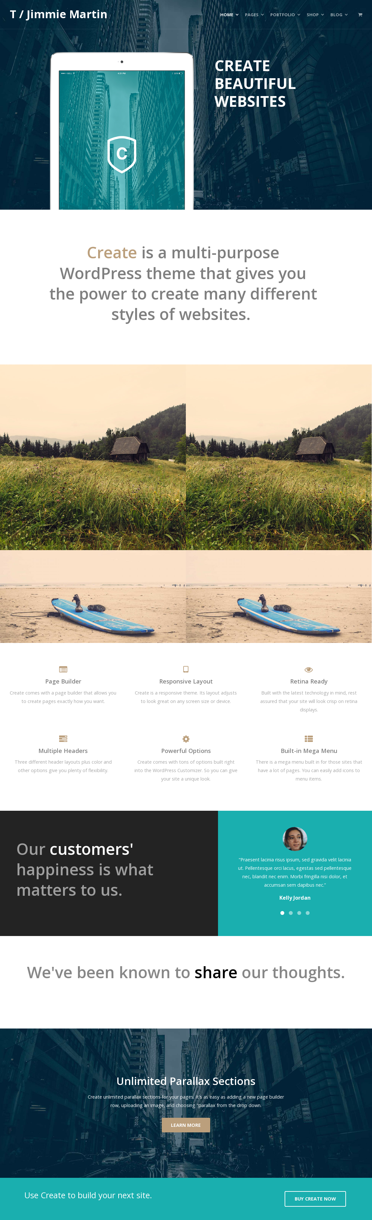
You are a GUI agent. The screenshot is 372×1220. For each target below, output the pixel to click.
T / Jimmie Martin (59, 14)
